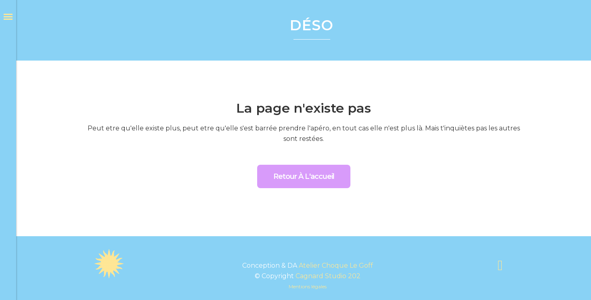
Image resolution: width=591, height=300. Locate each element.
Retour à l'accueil (303, 176)
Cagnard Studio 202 (328, 276)
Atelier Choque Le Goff (336, 265)
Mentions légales (308, 286)
